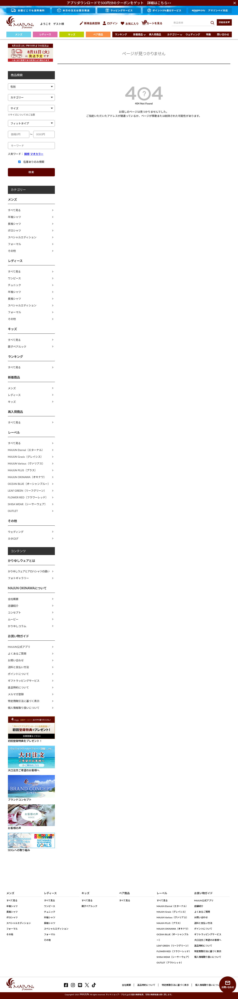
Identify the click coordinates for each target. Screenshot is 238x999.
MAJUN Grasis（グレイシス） (25, 456)
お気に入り (129, 23)
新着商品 (138, 34)
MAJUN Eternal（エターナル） (26, 450)
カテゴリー (173, 34)
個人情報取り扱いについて (23, 707)
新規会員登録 (90, 23)
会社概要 (13, 599)
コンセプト (14, 612)
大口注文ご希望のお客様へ (207, 940)
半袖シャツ (14, 217)
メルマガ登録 (16, 694)
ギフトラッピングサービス (23, 680)
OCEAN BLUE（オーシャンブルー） (29, 483)
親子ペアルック (17, 346)
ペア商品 (98, 34)
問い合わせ (223, 34)
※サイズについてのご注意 (21, 114)
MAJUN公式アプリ (19, 646)
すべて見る (14, 210)
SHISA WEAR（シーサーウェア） (27, 504)
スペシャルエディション (22, 237)
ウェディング (193, 34)
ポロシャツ (14, 230)
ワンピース (14, 278)
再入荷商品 (155, 34)
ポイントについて (18, 673)
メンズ (18, 34)
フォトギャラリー (18, 578)
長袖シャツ (14, 223)
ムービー (13, 619)
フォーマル (14, 244)
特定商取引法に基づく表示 (23, 701)
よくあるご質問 (17, 653)
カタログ (13, 538)
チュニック (14, 285)
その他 (12, 250)
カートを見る (151, 23)
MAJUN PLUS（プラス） (22, 470)
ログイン (110, 23)
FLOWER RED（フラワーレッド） (28, 497)
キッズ (71, 34)
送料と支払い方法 (18, 667)
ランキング (121, 34)
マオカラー (36, 153)
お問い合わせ (16, 660)
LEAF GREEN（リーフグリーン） (27, 490)
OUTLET (13, 510)
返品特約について (18, 687)
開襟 (26, 153)
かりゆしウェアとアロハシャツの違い (28, 571)
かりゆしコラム (17, 626)
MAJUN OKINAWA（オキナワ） (27, 477)
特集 (208, 34)
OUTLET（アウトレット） (170, 962)
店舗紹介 (13, 605)
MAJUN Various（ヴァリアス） (26, 463)
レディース (45, 34)
